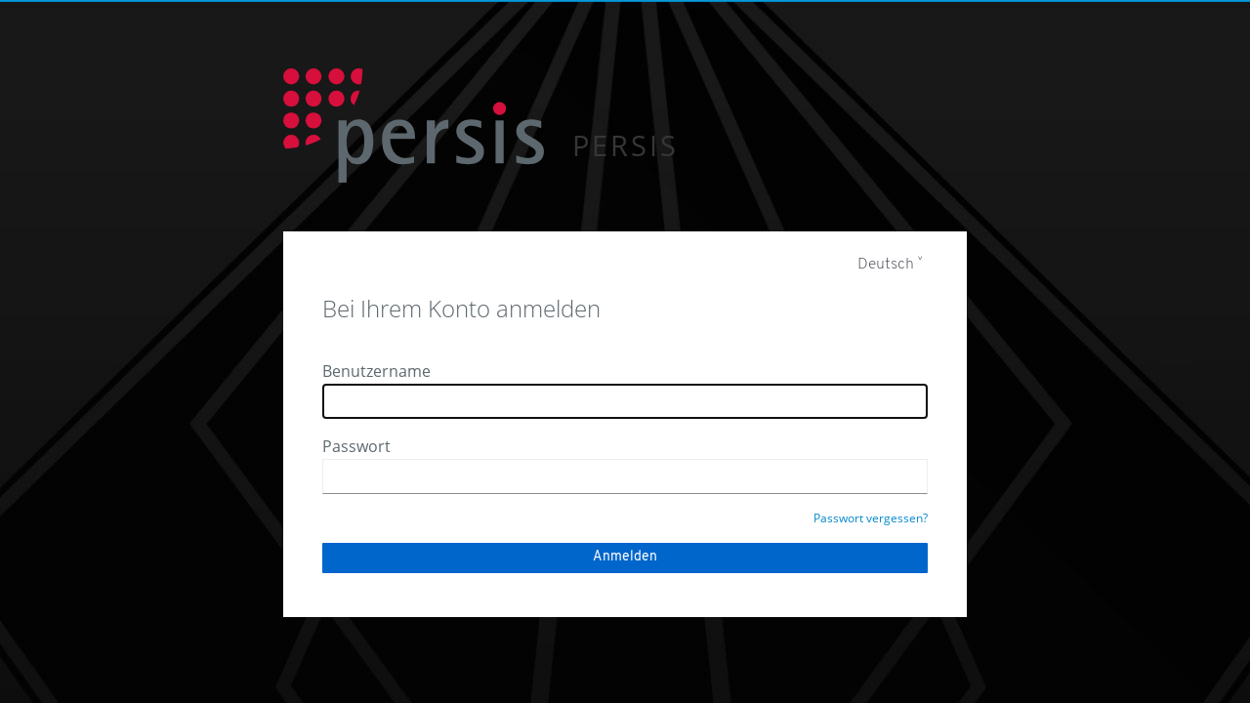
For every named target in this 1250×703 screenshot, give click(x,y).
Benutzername (376, 371)
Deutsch (885, 264)
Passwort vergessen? (870, 518)
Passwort (356, 446)
